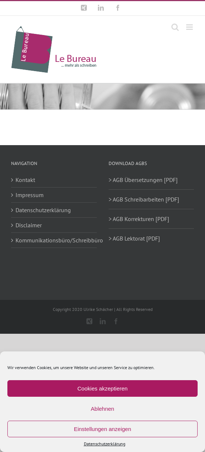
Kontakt (25, 179)
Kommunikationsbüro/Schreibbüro (54, 240)
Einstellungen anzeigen (102, 429)
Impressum (30, 195)
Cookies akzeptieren (103, 388)
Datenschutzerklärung (104, 443)
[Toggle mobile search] (175, 27)
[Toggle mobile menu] (190, 27)
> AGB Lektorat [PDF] (134, 238)
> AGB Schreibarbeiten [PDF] (144, 199)
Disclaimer (29, 225)
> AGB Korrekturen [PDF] (139, 219)
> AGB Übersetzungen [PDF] (143, 179)
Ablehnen (102, 409)
